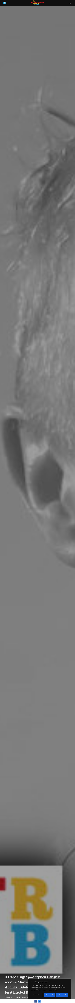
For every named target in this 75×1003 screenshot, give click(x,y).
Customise (36, 995)
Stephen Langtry (27, 997)
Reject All (49, 995)
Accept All (62, 995)
